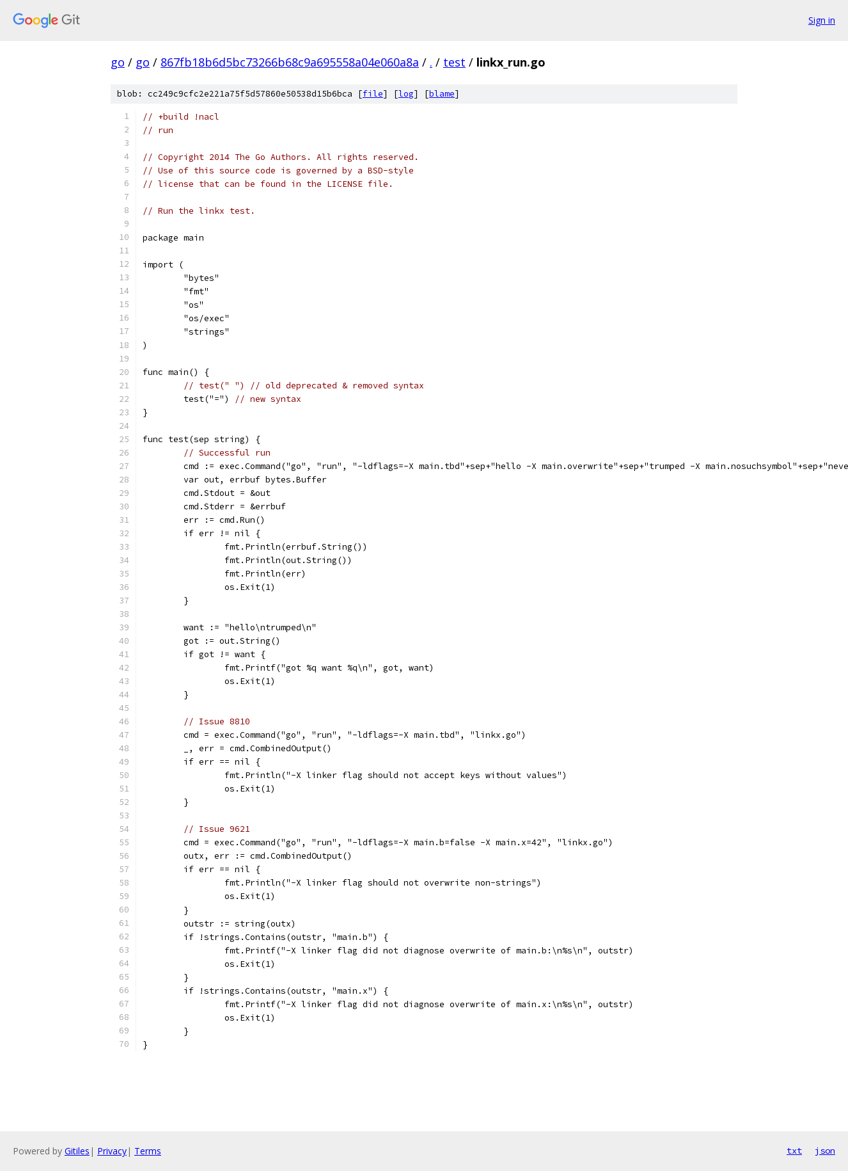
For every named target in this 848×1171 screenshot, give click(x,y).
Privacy (112, 1151)
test (454, 62)
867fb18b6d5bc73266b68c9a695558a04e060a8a (290, 62)
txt (794, 1150)
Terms (147, 1151)
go (118, 62)
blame (442, 93)
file (373, 93)
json (825, 1150)
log (406, 93)
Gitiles (77, 1151)
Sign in (821, 20)
